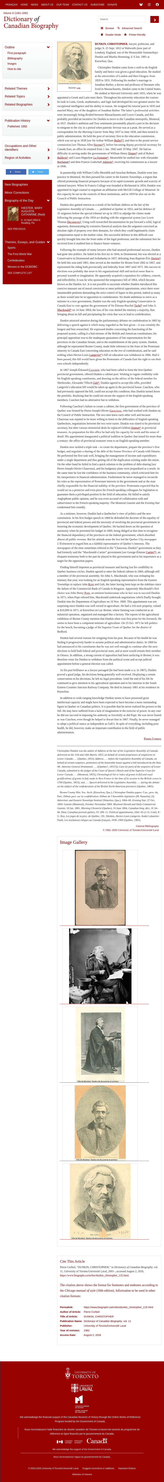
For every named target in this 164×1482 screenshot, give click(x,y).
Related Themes (16, 88)
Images (12, 63)
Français (11, 4)
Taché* (138, 305)
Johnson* (108, 162)
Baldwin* (62, 157)
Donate (112, 4)
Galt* (96, 382)
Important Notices (127, 1468)
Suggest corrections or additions (98, 1468)
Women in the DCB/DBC (22, 266)
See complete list (20, 273)
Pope (87, 593)
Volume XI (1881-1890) (15, 13)
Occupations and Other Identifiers (20, 148)
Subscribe (97, 4)
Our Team (62, 4)
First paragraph (17, 53)
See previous (16, 229)
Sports (11, 247)
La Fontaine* (100, 157)
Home (24, 4)
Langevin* (95, 355)
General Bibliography (147, 826)
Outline (10, 47)
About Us (47, 4)
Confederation (16, 260)
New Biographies (16, 184)
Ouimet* (136, 427)
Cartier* (150, 552)
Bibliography (15, 58)
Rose (91, 584)
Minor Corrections (17, 192)
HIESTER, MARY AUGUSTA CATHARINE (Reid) (33, 211)
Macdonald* (64, 310)
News (34, 4)
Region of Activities (18, 157)
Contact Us (80, 4)
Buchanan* (63, 162)
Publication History (17, 120)
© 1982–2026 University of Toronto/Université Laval (131, 829)
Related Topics (15, 96)
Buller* (118, 140)
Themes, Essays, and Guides (25, 242)
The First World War (20, 254)
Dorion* (156, 258)
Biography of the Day (19, 200)
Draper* (132, 153)
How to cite (14, 69)
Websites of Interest (82, 1474)
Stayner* (99, 144)
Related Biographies (18, 104)
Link (78, 88)
